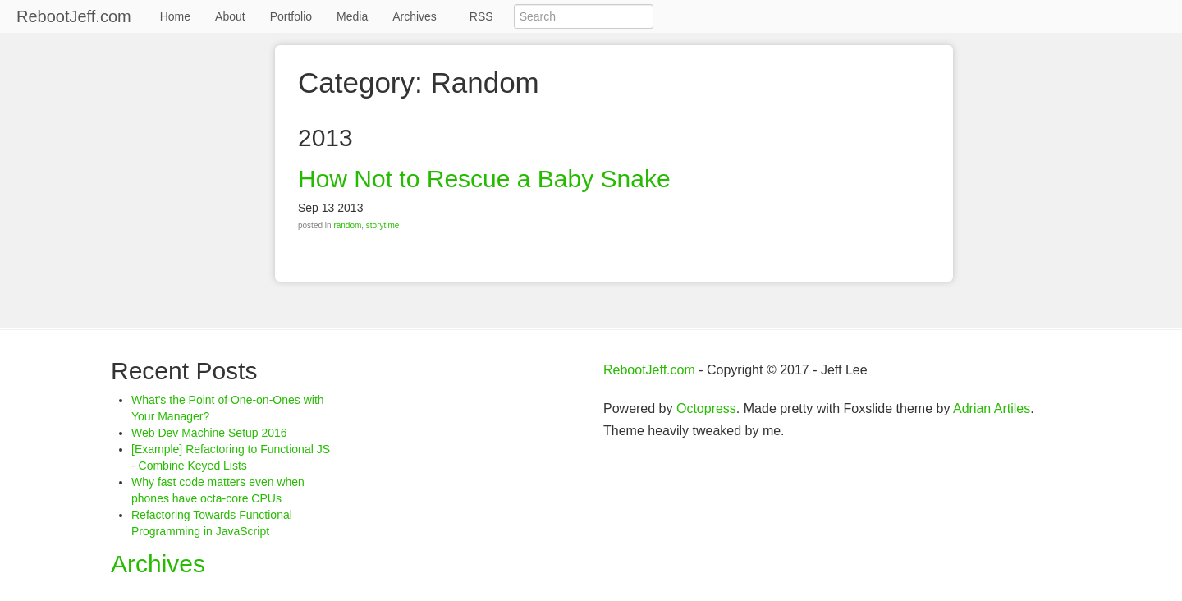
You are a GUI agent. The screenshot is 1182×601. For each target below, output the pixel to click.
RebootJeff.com (73, 16)
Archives (414, 16)
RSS (481, 16)
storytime (383, 225)
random (347, 225)
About (230, 16)
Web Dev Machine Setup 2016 (209, 432)
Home (175, 16)
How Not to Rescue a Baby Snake (484, 178)
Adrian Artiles (991, 408)
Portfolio (291, 16)
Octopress (706, 408)
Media (352, 16)
